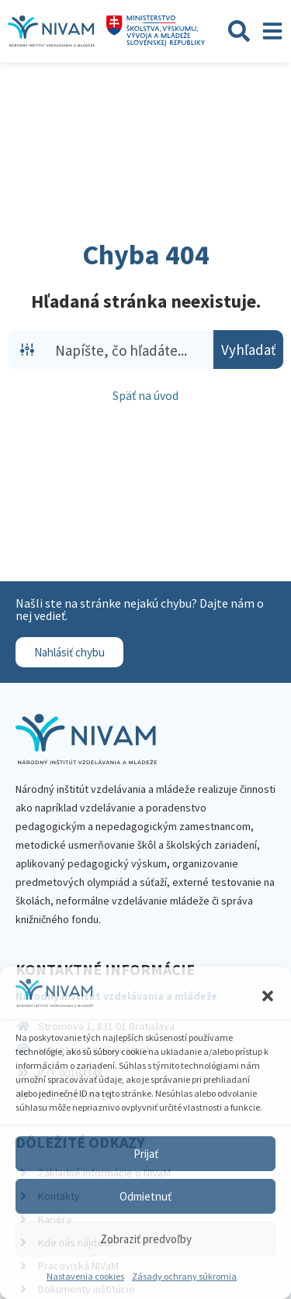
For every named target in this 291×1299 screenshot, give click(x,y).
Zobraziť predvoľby (146, 1239)
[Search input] (130, 349)
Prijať (145, 1153)
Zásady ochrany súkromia (184, 1276)
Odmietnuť (145, 1196)
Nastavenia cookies (85, 1276)
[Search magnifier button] (248, 349)
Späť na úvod (145, 395)
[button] (267, 996)
